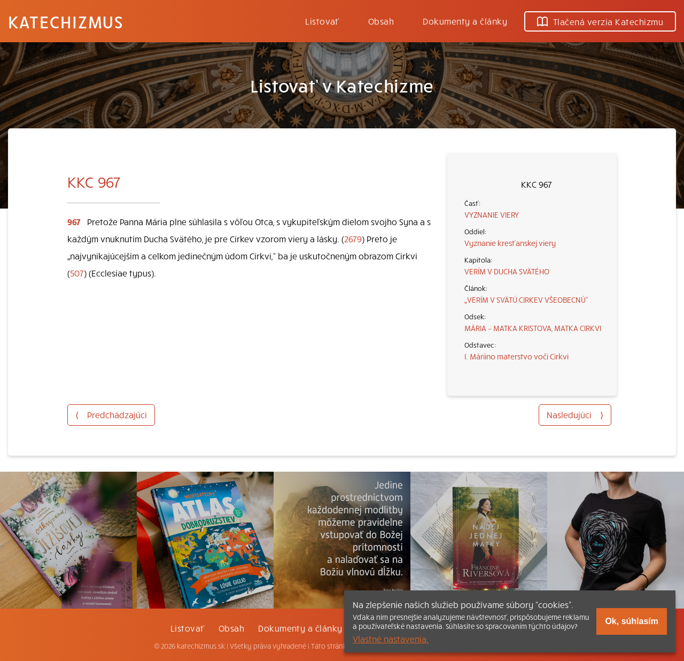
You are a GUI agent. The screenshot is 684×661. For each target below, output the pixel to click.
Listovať (322, 21)
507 (77, 272)
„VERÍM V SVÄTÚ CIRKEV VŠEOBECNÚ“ (526, 299)
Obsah (381, 21)
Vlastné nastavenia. (391, 638)
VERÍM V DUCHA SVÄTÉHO (506, 271)
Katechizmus (65, 21)
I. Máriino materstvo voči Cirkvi (516, 356)
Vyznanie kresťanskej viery (510, 243)
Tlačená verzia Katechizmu (600, 21)
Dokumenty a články (465, 21)
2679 (353, 238)
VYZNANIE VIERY (491, 214)
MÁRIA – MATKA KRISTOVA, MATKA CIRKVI (532, 328)
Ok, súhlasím (631, 621)
